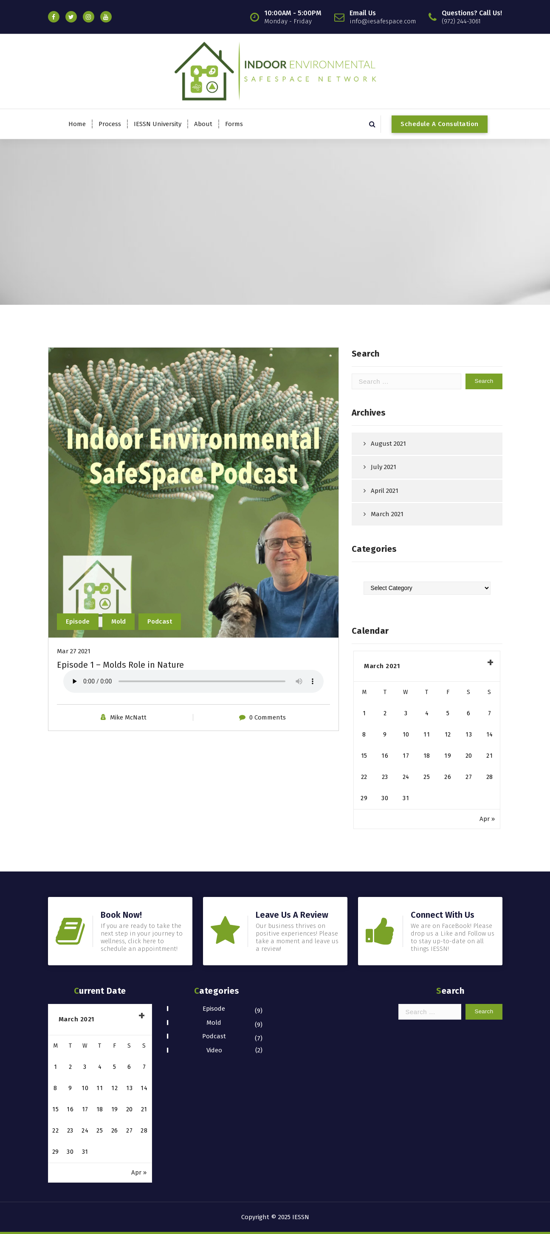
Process (110, 124)
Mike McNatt (128, 717)
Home (77, 124)
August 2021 (388, 443)
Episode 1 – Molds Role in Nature (120, 665)
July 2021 (383, 467)
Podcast (159, 621)
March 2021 (387, 514)
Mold (118, 621)
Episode (78, 621)
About (203, 124)
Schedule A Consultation (440, 124)
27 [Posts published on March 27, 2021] (468, 777)
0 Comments (267, 717)
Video (214, 1050)
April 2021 (384, 491)
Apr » (487, 819)
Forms (234, 124)
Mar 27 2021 (73, 651)
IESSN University (157, 124)
